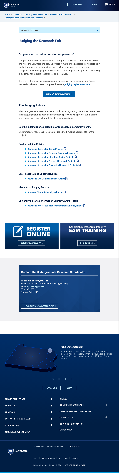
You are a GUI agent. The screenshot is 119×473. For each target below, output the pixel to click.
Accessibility (63, 458)
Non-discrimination (48, 458)
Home (7, 14)
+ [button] (51, 399)
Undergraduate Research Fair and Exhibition (24, 18)
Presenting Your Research (61, 14)
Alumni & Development (17, 432)
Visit (94, 5)
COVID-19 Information (72, 424)
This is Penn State (15, 399)
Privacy (35, 458)
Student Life (12, 425)
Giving (63, 399)
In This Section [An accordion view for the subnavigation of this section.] (59, 30)
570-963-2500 (74, 446)
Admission (10, 412)
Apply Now (76, 5)
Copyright (75, 458)
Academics (18, 14)
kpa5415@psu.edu (36, 286)
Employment (67, 430)
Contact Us (66, 417)
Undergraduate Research (36, 14)
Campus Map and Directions (75, 411)
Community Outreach (72, 405)
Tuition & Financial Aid (18, 419)
